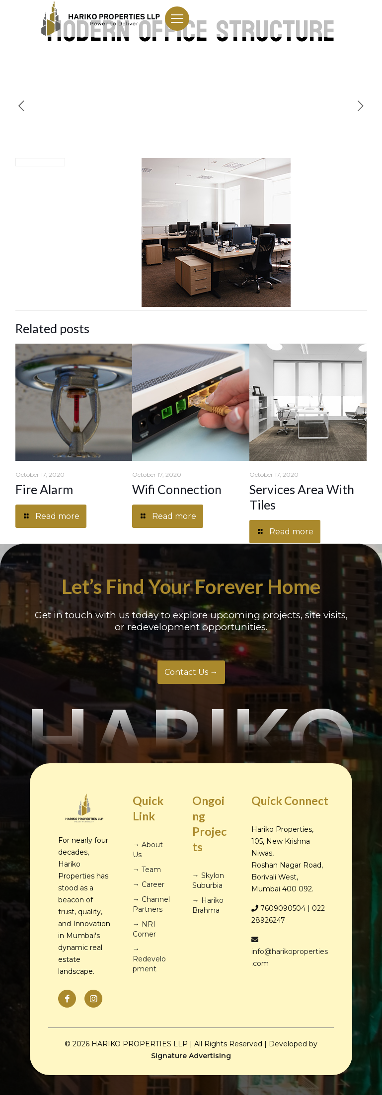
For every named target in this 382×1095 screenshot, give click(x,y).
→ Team (147, 869)
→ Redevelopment (149, 959)
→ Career (148, 884)
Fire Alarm (44, 489)
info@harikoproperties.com (289, 952)
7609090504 (283, 908)
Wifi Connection (177, 489)
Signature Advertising (191, 1055)
